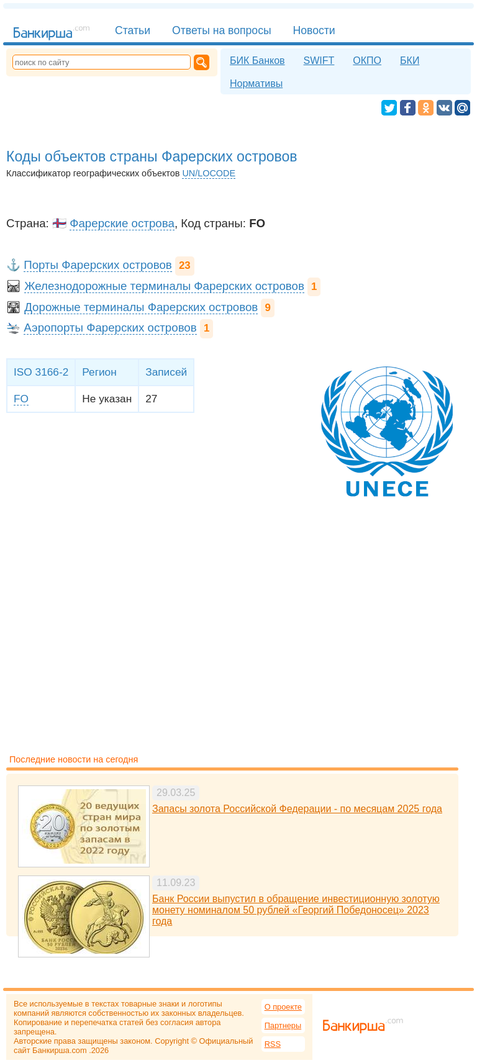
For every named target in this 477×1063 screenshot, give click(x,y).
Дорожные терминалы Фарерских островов (141, 307)
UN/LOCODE (208, 173)
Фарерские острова (122, 223)
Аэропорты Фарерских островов (110, 327)
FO (21, 398)
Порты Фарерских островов (98, 264)
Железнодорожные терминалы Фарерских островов (164, 285)
